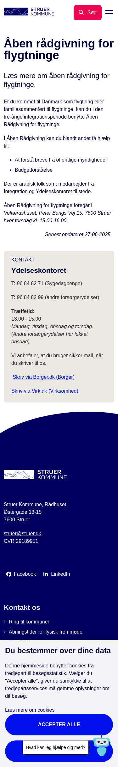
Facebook (25, 574)
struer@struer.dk (22, 533)
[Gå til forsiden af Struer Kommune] (27, 13)
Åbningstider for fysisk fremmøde (45, 632)
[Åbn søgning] (88, 12)
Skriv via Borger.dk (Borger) (44, 377)
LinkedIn (60, 574)
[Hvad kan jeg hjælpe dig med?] (101, 747)
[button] (111, 12)
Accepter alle (59, 724)
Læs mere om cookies (29, 710)
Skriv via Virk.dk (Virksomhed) (44, 391)
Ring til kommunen (30, 621)
